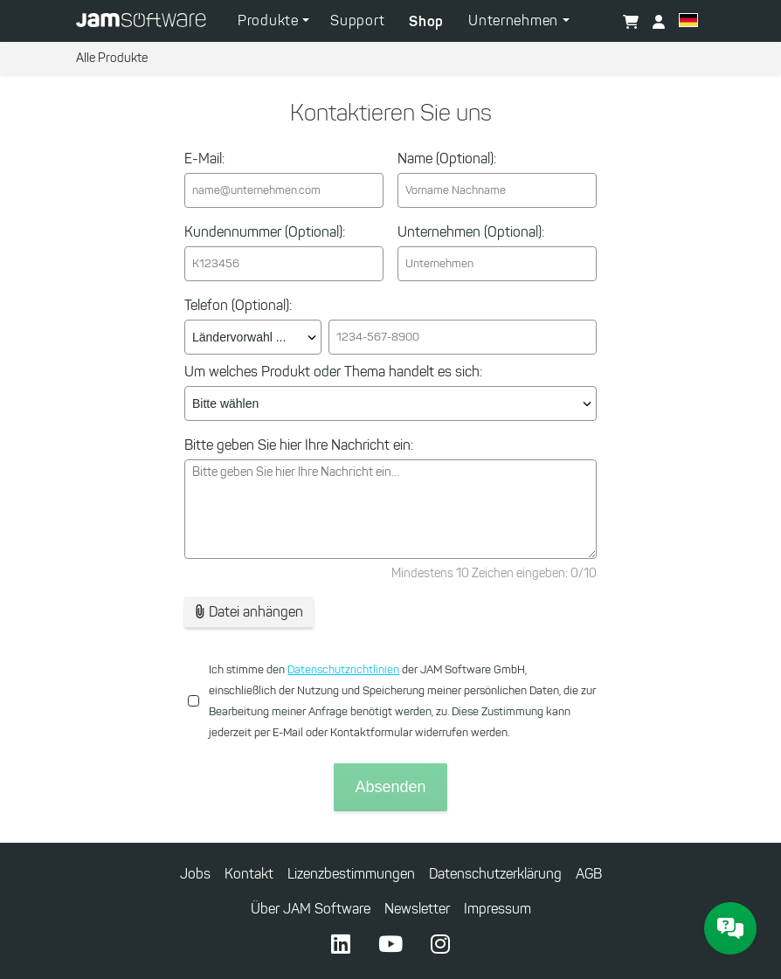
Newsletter (417, 908)
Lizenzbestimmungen (351, 873)
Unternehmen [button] (515, 20)
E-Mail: (204, 158)
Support (357, 20)
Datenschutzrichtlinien (343, 669)
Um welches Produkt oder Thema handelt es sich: (333, 371)
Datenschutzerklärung (495, 873)
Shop (426, 21)
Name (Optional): (446, 158)
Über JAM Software (310, 908)
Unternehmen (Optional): (470, 232)
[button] (688, 22)
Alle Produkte (112, 58)
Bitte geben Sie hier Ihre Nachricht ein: (298, 445)
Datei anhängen (249, 611)
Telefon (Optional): (238, 305)
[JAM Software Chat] (730, 928)
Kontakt (249, 873)
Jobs (195, 873)
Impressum (497, 908)
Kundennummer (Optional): (264, 232)
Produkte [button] (270, 20)
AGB (589, 873)
